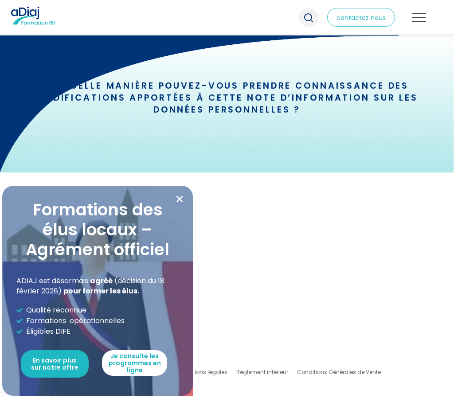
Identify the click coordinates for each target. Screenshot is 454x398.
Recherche (308, 17)
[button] (179, 199)
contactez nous (361, 17)
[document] (227, 199)
